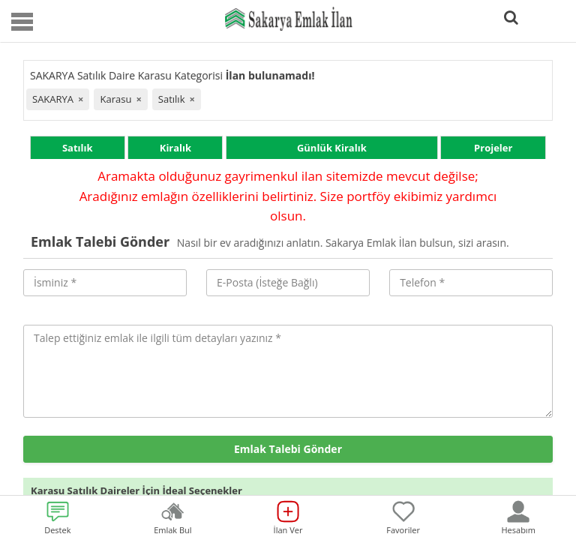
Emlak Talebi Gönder (288, 449)
